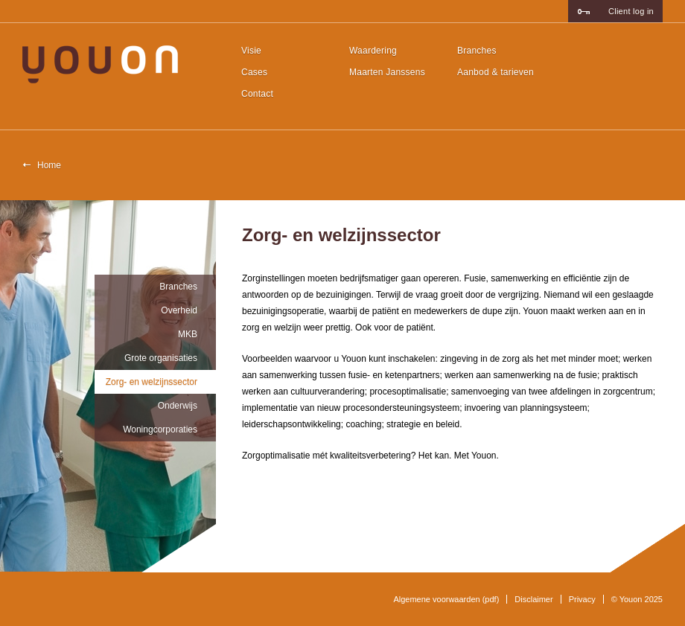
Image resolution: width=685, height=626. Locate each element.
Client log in (631, 11)
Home (49, 165)
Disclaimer (533, 599)
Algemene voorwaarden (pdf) (446, 599)
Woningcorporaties (160, 429)
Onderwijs (177, 405)
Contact (257, 94)
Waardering (373, 50)
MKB (187, 334)
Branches (477, 50)
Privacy (582, 599)
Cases (254, 72)
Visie (251, 50)
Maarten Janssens (387, 72)
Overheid (179, 310)
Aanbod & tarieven (495, 72)
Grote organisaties (160, 358)
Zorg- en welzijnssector (151, 382)
